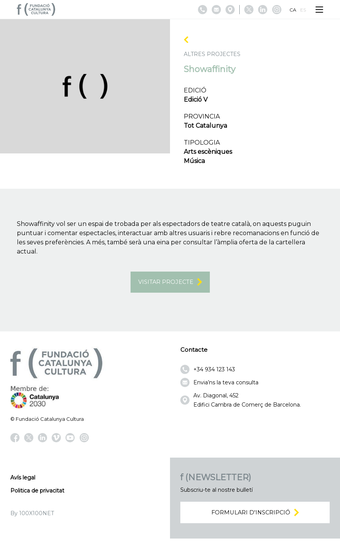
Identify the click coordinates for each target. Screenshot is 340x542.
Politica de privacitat (37, 492)
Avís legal (22, 479)
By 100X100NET (32, 514)
